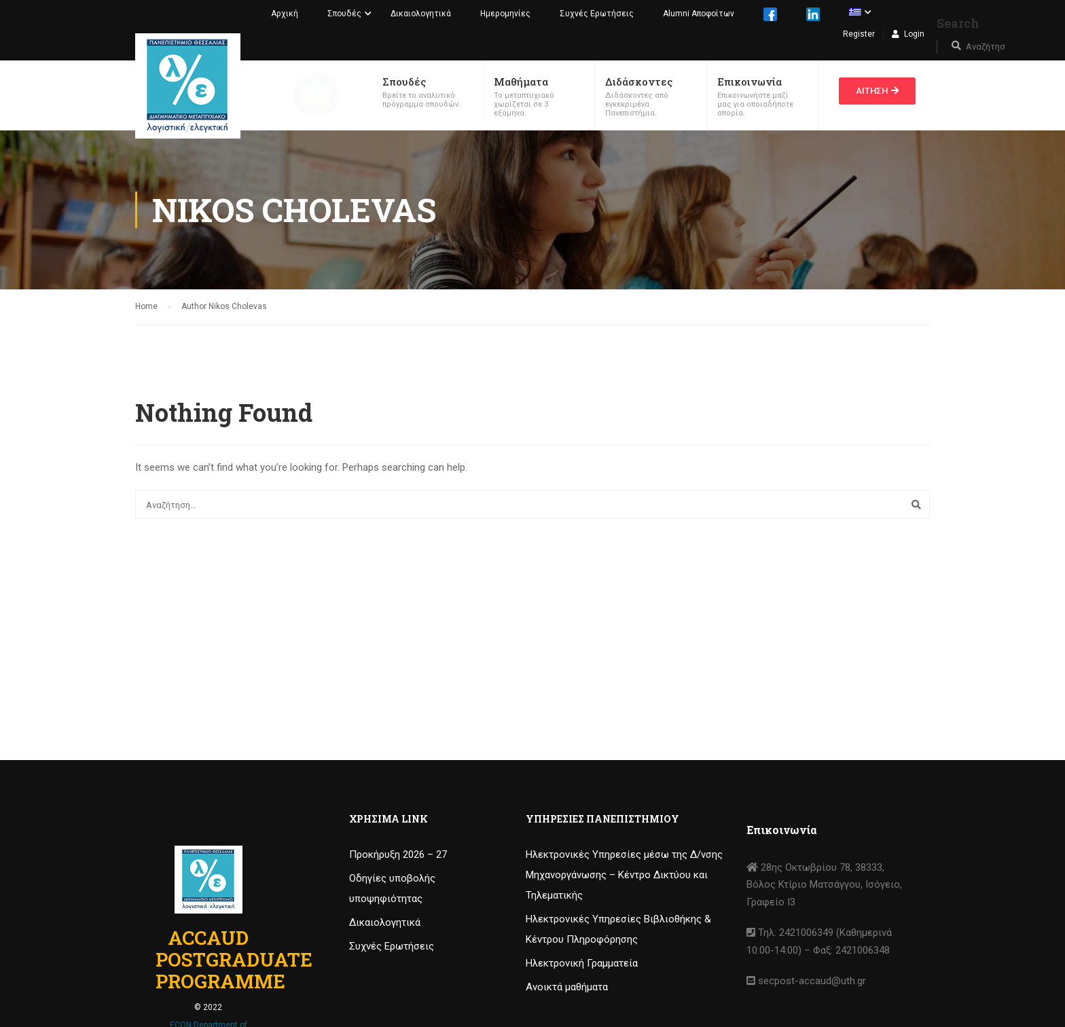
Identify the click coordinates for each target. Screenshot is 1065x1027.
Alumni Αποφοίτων (698, 13)
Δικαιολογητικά (421, 13)
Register (859, 34)
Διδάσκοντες (638, 81)
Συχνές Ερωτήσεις (597, 13)
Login (914, 34)
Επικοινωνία (749, 81)
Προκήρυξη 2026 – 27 (398, 854)
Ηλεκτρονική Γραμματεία (582, 963)
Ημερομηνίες (505, 13)
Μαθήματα (521, 81)
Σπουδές (344, 13)
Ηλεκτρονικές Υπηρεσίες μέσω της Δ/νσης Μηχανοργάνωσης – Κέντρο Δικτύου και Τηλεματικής (624, 874)
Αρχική (284, 13)
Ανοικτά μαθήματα (567, 987)
